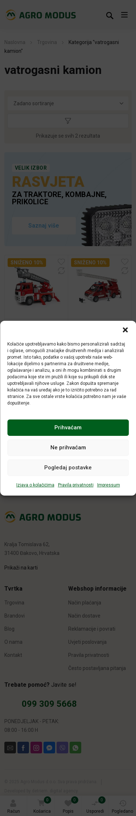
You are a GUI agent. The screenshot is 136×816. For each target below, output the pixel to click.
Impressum (108, 485)
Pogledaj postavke (68, 467)
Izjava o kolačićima (35, 485)
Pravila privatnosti (76, 485)
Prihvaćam (68, 427)
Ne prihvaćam (68, 447)
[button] (125, 330)
